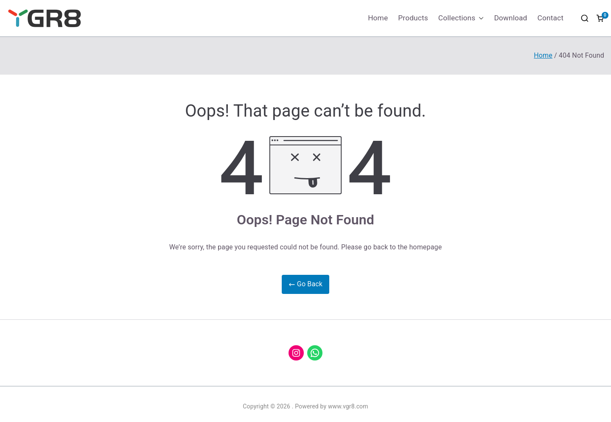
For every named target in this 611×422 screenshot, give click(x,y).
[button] (479, 18)
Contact (550, 18)
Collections (461, 18)
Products (413, 18)
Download (510, 18)
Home (378, 18)
